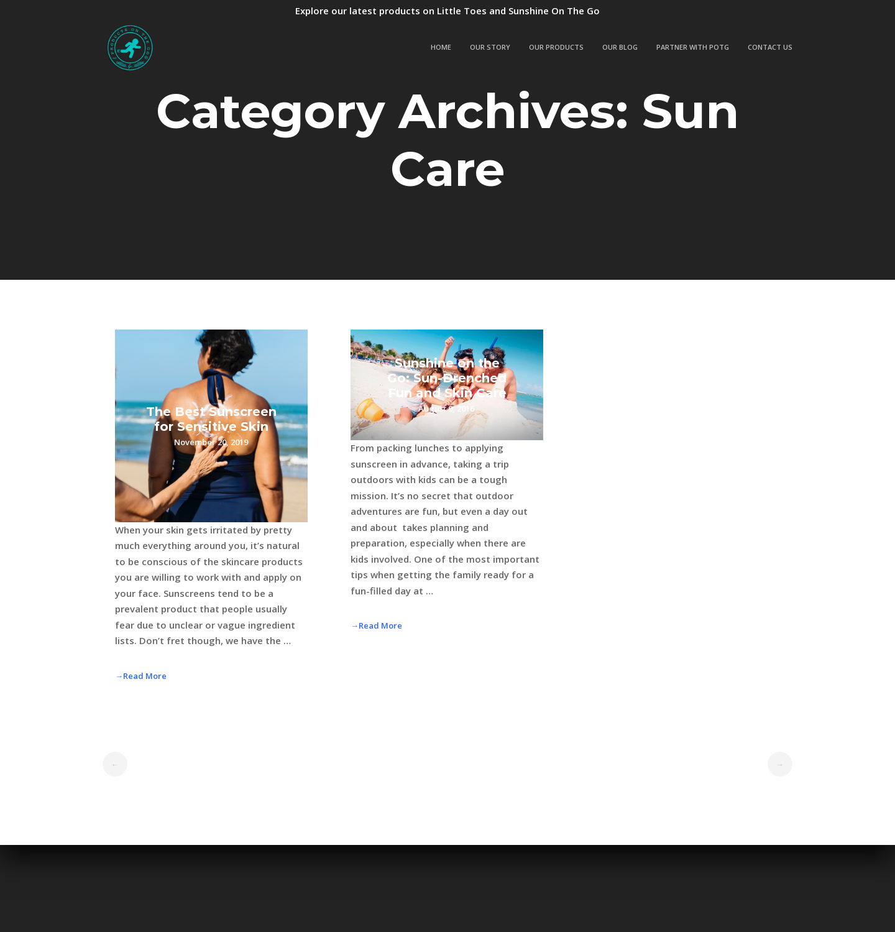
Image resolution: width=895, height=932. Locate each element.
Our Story (490, 47)
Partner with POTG (692, 47)
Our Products (556, 47)
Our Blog (620, 47)
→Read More (141, 675)
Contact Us (770, 47)
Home (441, 47)
